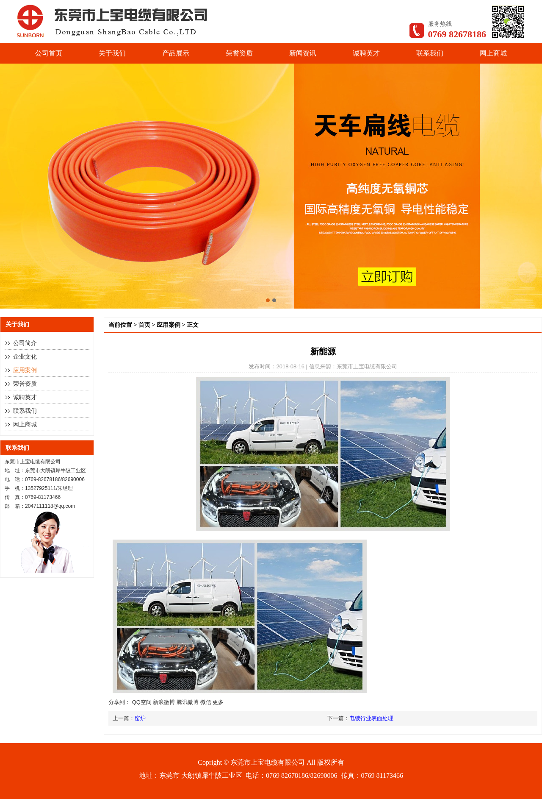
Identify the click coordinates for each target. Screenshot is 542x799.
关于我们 (112, 53)
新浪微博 (164, 702)
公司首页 (48, 53)
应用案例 (25, 370)
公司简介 (25, 343)
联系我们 (429, 53)
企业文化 (25, 357)
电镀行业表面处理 (371, 718)
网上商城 (493, 53)
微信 (205, 702)
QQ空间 (142, 702)
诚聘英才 (366, 53)
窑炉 (140, 718)
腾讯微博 (188, 702)
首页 (144, 325)
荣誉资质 (239, 53)
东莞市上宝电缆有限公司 (267, 762)
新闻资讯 (302, 53)
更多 (218, 702)
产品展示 (175, 53)
